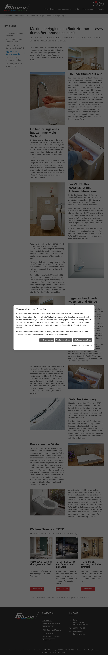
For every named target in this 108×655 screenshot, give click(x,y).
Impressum (76, 346)
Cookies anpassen (47, 340)
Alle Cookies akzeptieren (82, 340)
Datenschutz (87, 346)
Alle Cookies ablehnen (63, 340)
